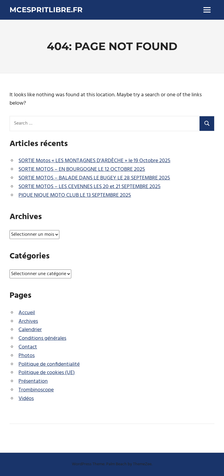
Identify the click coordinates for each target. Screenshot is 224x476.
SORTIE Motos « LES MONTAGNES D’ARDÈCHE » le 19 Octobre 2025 (94, 160)
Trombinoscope (36, 390)
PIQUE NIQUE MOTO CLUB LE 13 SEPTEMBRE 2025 (74, 195)
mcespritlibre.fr (46, 9)
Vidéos (26, 398)
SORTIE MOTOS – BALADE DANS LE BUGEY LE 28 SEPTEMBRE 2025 (94, 178)
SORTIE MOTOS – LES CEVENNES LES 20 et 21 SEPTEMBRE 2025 (89, 186)
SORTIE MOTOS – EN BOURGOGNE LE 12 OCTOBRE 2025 (81, 169)
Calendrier (30, 329)
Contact (27, 347)
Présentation (33, 381)
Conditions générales (42, 338)
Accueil (26, 312)
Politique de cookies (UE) (46, 372)
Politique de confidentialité (49, 364)
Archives (28, 321)
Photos (26, 355)
